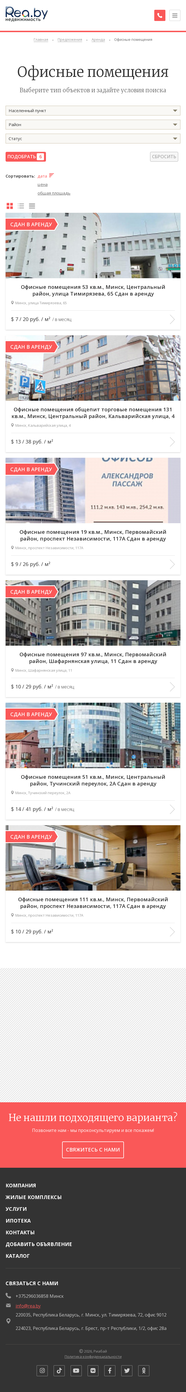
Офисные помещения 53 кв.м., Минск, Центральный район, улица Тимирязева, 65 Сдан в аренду (93, 287)
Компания (21, 1182)
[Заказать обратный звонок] (158, 15)
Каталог (18, 1253)
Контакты (20, 1229)
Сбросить (164, 157)
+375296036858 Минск (40, 1293)
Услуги (16, 1206)
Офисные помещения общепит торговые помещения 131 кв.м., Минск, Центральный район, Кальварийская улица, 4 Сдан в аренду (93, 409)
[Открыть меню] (174, 15)
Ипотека (18, 1217)
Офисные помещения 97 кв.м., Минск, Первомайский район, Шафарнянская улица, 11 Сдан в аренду (93, 654)
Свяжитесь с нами (93, 1147)
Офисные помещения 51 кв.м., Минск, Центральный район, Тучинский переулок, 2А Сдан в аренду (93, 777)
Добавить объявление (39, 1241)
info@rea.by (28, 1303)
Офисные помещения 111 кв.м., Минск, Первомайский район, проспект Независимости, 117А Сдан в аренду (93, 899)
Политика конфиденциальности (93, 1353)
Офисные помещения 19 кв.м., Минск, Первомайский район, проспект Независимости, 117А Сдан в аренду (93, 532)
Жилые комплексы (34, 1194)
